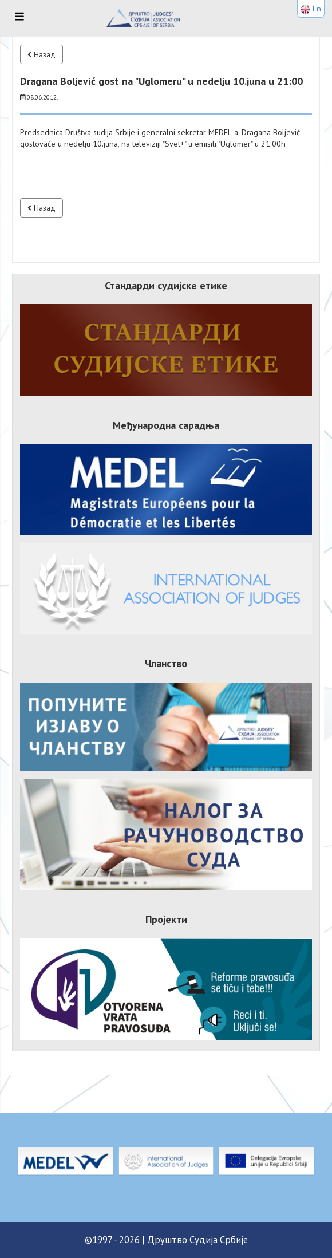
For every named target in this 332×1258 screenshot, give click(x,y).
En (311, 8)
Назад (41, 54)
